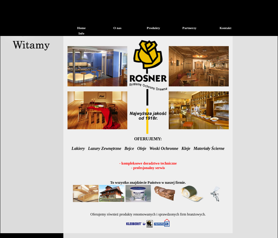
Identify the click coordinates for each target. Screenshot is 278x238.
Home (81, 28)
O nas (117, 28)
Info (81, 33)
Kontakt (225, 28)
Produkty (153, 28)
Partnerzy (189, 28)
